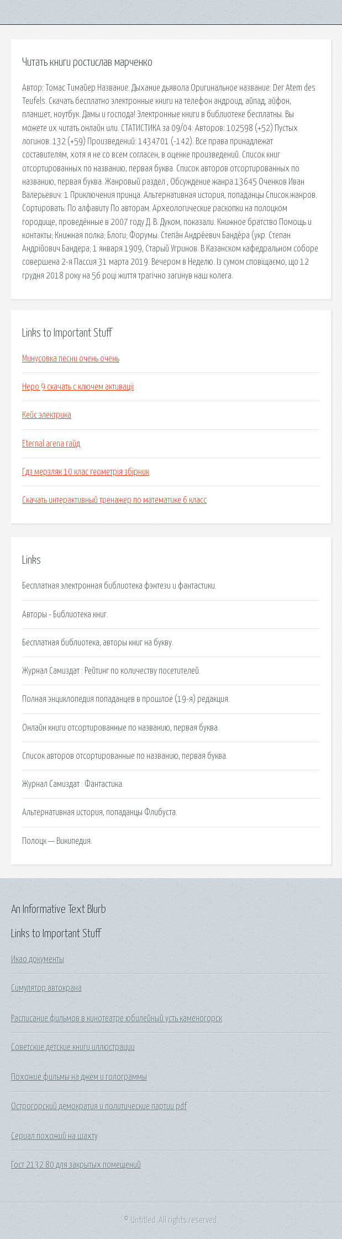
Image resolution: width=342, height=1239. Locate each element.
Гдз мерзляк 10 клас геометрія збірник (85, 472)
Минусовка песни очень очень (70, 358)
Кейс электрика (46, 415)
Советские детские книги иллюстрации (73, 1047)
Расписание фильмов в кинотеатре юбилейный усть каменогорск (116, 1018)
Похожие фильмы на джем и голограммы (79, 1077)
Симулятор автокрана (46, 988)
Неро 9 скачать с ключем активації (78, 386)
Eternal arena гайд (51, 443)
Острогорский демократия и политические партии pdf (99, 1106)
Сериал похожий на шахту (54, 1136)
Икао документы (37, 959)
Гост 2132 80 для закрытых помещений (76, 1165)
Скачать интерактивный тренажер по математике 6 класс (114, 500)
